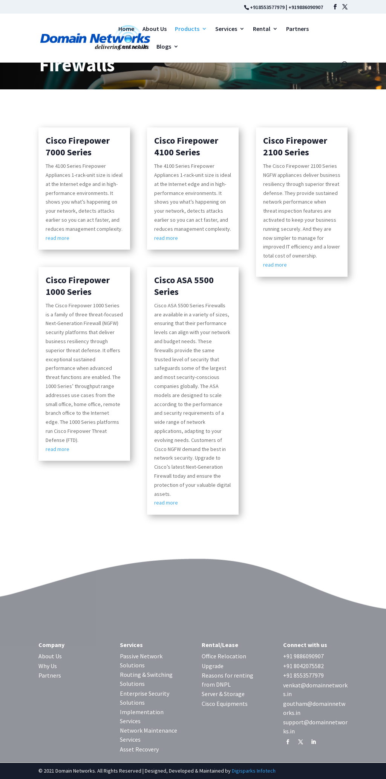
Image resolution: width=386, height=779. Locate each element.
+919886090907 (305, 7)
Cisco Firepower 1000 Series (78, 285)
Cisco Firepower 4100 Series (186, 146)
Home (126, 29)
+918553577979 (267, 7)
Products (187, 29)
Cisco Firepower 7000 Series (78, 146)
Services (226, 29)
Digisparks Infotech (254, 770)
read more (57, 238)
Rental (261, 29)
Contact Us (133, 47)
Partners (297, 29)
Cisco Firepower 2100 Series (295, 146)
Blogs (163, 47)
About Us (154, 29)
